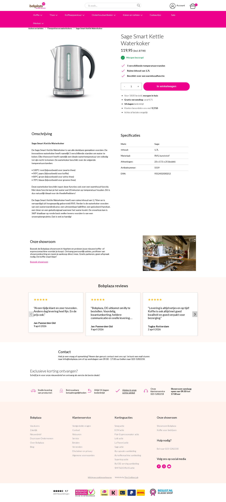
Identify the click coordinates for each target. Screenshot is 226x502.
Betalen (76, 442)
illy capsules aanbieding (125, 451)
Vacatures (35, 426)
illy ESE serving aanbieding (127, 463)
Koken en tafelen (131, 15)
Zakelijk (33, 430)
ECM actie (119, 430)
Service (75, 438)
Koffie (36, 15)
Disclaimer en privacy (82, 451)
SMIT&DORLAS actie (125, 467)
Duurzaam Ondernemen (41, 438)
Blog (32, 446)
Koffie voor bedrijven (167, 430)
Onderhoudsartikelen (102, 15)
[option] (71, 72)
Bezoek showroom (39, 261)
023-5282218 (171, 448)
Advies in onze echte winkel (129, 391)
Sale (173, 15)
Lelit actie (119, 438)
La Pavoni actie (121, 442)
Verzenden (77, 446)
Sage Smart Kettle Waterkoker (89, 28)
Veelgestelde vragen (81, 426)
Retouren (76, 434)
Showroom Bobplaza (166, 426)
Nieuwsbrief (35, 434)
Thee (52, 15)
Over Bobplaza (37, 442)
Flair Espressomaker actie (127, 434)
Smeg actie (119, 426)
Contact (76, 430)
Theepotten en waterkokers (59, 28)
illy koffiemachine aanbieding (128, 455)
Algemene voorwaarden (83, 455)
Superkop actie (121, 459)
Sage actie (119, 446)
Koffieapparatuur (73, 15)
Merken (37, 23)
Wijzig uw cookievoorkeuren (100, 477)
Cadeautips (155, 15)
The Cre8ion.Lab (131, 477)
